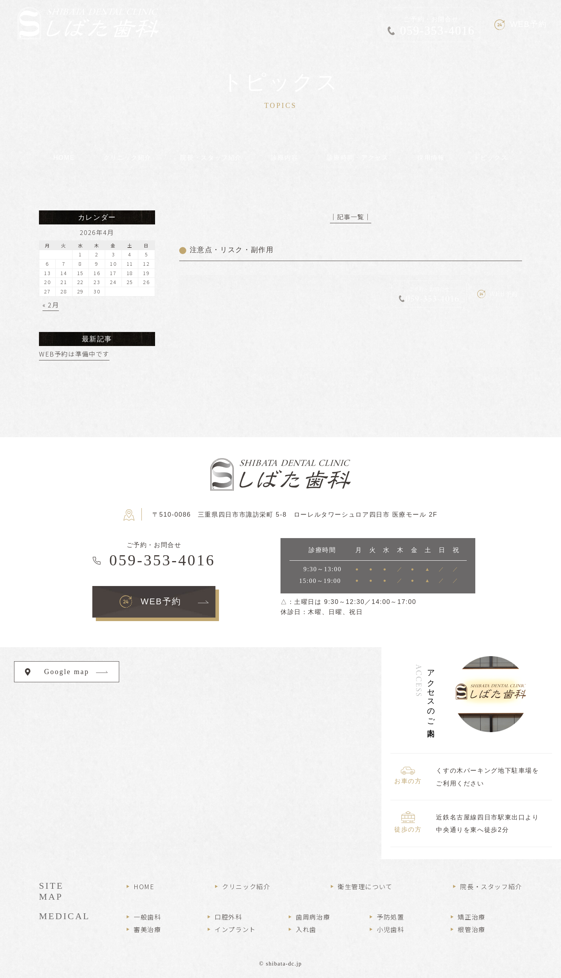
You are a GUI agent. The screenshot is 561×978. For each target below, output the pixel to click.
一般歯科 (147, 917)
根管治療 (471, 929)
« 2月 (50, 304)
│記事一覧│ (350, 216)
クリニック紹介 (246, 886)
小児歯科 (390, 929)
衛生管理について (365, 886)
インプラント (235, 929)
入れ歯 (306, 929)
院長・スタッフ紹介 (491, 886)
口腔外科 (228, 917)
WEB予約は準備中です (74, 353)
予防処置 (390, 917)
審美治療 (147, 929)
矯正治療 (471, 917)
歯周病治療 (313, 917)
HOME (144, 886)
